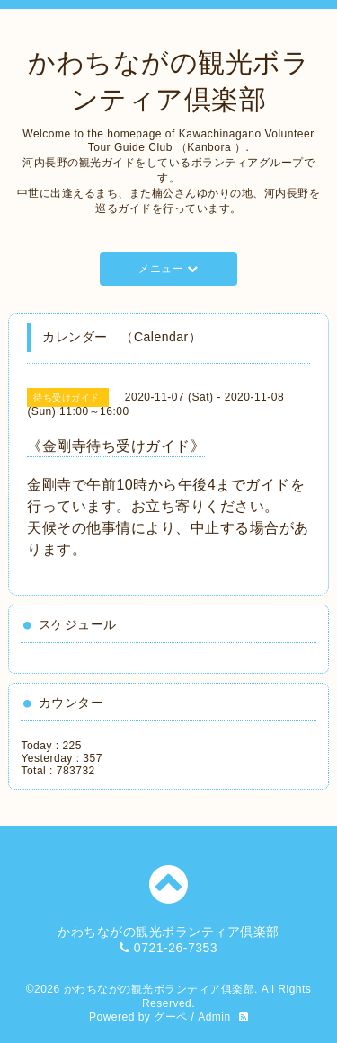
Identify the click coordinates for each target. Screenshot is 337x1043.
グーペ (171, 1017)
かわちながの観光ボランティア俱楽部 (159, 989)
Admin (214, 1017)
